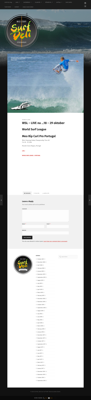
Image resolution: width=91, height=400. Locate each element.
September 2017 (41, 344)
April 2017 (39, 359)
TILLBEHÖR (37, 2)
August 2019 (40, 280)
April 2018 (39, 323)
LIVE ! (23, 150)
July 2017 (39, 350)
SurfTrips (58, 2)
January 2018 (40, 332)
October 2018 (40, 304)
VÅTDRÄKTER (48, 2)
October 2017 (40, 341)
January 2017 (40, 368)
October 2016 (40, 377)
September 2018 (41, 307)
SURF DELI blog (8, 2)
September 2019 (41, 277)
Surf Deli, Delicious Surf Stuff (41, 391)
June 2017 (39, 353)
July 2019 (39, 283)
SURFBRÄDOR (26, 2)
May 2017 (39, 356)
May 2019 (39, 286)
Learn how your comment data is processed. (55, 241)
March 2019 (40, 292)
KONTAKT (17, 7)
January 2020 (40, 271)
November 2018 (41, 301)
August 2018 (40, 310)
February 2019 (40, 295)
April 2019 (39, 289)
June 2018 (39, 317)
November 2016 (41, 374)
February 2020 (40, 268)
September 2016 (41, 380)
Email (48, 224)
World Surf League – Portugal (31, 155)
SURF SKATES (69, 2)
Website (24, 230)
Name (24, 224)
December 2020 (41, 262)
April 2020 (39, 265)
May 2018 (39, 320)
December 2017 (41, 335)
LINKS (17, 2)
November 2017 (41, 338)
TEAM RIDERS (8, 7)
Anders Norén (57, 391)
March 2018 (40, 326)
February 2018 (40, 329)
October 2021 (40, 259)
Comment (24, 209)
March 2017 (40, 362)
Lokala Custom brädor (28, 7)
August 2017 (40, 347)
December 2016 (41, 371)
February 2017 (40, 365)
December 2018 (41, 298)
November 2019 (41, 274)
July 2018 (39, 313)
